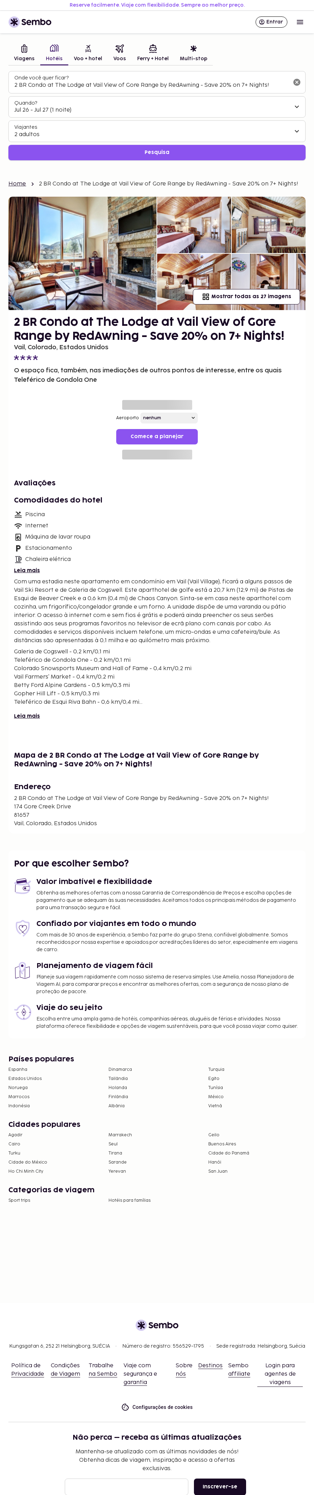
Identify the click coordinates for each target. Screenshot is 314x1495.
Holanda (118, 1087)
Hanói (214, 1162)
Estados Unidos (25, 1078)
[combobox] (151, 85)
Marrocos (18, 1097)
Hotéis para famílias (130, 1200)
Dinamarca (120, 1069)
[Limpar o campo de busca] (297, 82)
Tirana (115, 1153)
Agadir (15, 1135)
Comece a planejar (157, 436)
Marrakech (120, 1135)
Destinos (210, 1365)
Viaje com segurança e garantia (140, 1374)
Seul (113, 1144)
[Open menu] (300, 22)
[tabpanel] (157, 115)
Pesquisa (157, 152)
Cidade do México (27, 1162)
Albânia (117, 1106)
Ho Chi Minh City (25, 1171)
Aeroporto (127, 418)
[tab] (24, 54)
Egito (213, 1078)
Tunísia (215, 1087)
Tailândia (118, 1078)
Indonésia (19, 1106)
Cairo (14, 1144)
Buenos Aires (222, 1144)
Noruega (18, 1087)
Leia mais (27, 570)
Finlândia (118, 1097)
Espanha (17, 1069)
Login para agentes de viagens (280, 1374)
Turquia (216, 1069)
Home (17, 184)
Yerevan (117, 1171)
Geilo (213, 1135)
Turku (14, 1153)
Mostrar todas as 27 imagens (246, 297)
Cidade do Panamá (228, 1153)
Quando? (25, 103)
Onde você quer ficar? (41, 78)
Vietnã (215, 1106)
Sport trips (19, 1200)
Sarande (118, 1162)
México (216, 1097)
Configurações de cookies (156, 1407)
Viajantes (25, 127)
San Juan (218, 1171)
